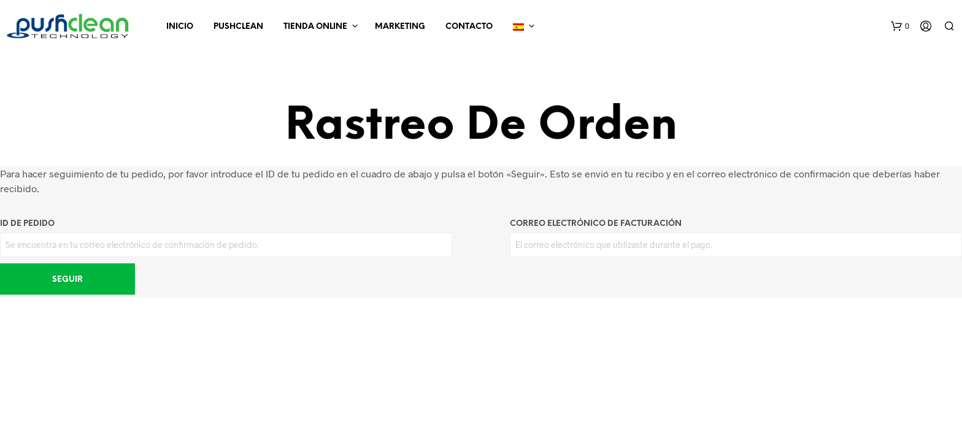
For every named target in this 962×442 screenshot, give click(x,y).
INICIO (179, 27)
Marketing (400, 27)
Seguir (67, 280)
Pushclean (238, 27)
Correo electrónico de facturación (596, 224)
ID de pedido (27, 224)
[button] (900, 26)
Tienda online (315, 27)
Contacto (469, 27)
